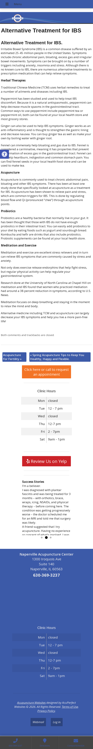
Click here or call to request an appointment (46, 372)
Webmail (38, 722)
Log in (57, 722)
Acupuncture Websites (31, 703)
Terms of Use (70, 707)
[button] (4, 154)
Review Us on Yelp (46, 461)
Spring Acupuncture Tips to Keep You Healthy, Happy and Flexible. (57, 357)
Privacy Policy (46, 711)
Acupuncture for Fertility (12, 357)
